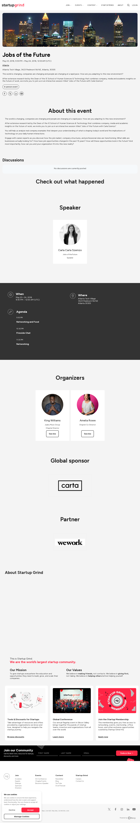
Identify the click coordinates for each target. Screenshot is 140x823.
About (120, 5)
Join (68, 5)
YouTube (59, 783)
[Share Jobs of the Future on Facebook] (5, 93)
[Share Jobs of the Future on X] (10, 93)
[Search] (128, 5)
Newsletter (59, 779)
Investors (18, 779)
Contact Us (80, 781)
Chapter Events (40, 781)
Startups (18, 783)
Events (78, 5)
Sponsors (18, 786)
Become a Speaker (41, 783)
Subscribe (125, 753)
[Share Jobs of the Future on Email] (22, 93)
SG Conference (41, 779)
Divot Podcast (60, 786)
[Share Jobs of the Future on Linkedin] (16, 93)
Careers (78, 779)
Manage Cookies (21, 816)
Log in (135, 5)
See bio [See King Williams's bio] (52, 434)
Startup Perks (107, 5)
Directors (18, 788)
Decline (12, 810)
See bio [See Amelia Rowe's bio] (87, 434)
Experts (17, 781)
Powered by (128, 818)
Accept (30, 810)
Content (91, 5)
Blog (57, 781)
